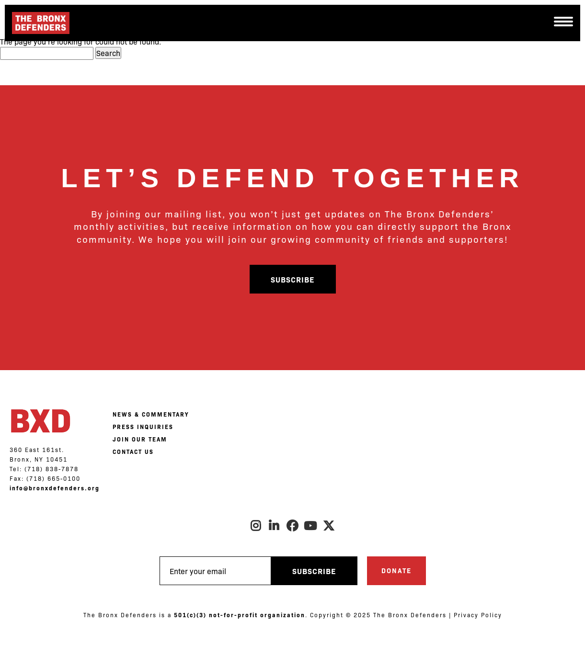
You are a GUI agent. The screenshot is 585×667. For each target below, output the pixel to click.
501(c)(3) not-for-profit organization (239, 615)
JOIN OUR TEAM (140, 439)
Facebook (292, 525)
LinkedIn (274, 525)
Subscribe (292, 279)
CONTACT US (133, 451)
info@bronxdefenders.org (55, 488)
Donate (396, 570)
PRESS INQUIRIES (143, 426)
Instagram (256, 525)
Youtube (311, 525)
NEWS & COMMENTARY (151, 414)
